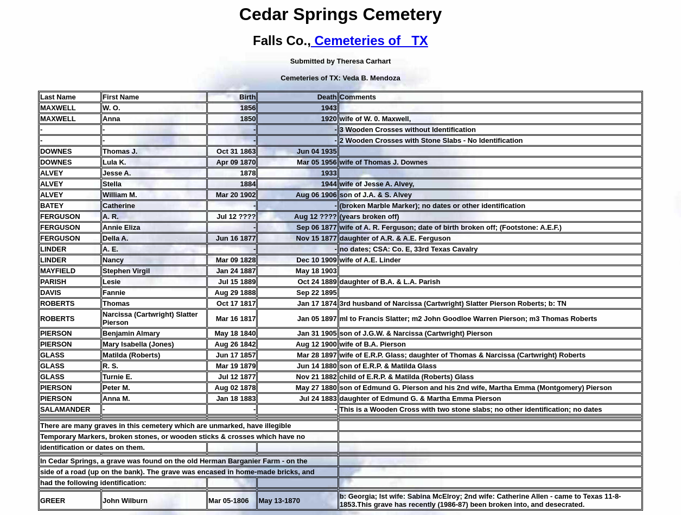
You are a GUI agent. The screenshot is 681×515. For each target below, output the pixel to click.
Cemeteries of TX (369, 40)
